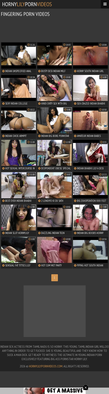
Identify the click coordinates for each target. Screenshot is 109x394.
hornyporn (27, 4)
